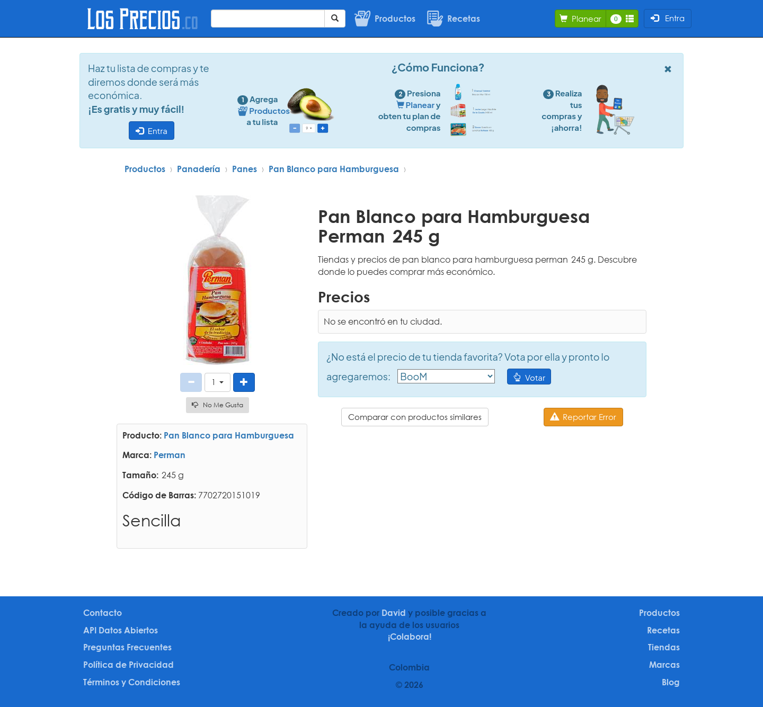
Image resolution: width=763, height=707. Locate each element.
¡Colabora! (409, 636)
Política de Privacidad (128, 664)
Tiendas (664, 647)
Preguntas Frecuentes (127, 647)
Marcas (664, 664)
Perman (169, 455)
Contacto (102, 612)
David (394, 612)
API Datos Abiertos (120, 630)
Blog (671, 682)
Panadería (198, 169)
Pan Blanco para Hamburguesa (334, 169)
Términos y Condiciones (131, 682)
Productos (145, 169)
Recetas (663, 630)
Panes (244, 169)
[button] (217, 382)
